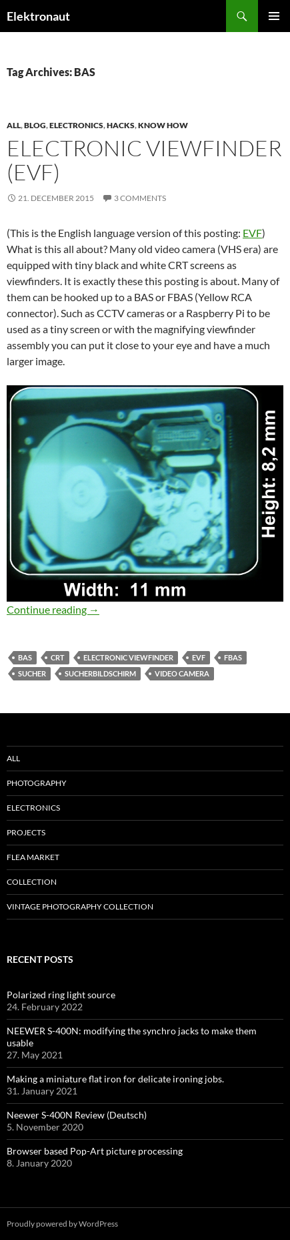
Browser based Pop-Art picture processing (95, 1151)
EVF (252, 232)
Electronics (76, 125)
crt (58, 657)
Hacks (121, 125)
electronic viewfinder (128, 657)
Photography (37, 783)
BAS (25, 657)
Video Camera (182, 673)
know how (163, 125)
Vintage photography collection (80, 906)
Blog (35, 125)
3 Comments (140, 198)
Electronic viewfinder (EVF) (144, 160)
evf (198, 657)
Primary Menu (274, 16)
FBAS (233, 657)
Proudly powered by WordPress (62, 1224)
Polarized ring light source (61, 994)
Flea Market (33, 857)
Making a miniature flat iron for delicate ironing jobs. (115, 1078)
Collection (32, 882)
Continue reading (53, 609)
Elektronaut (38, 16)
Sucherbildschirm (100, 673)
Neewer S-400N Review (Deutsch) (77, 1114)
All (14, 125)
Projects (26, 832)
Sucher (32, 673)
